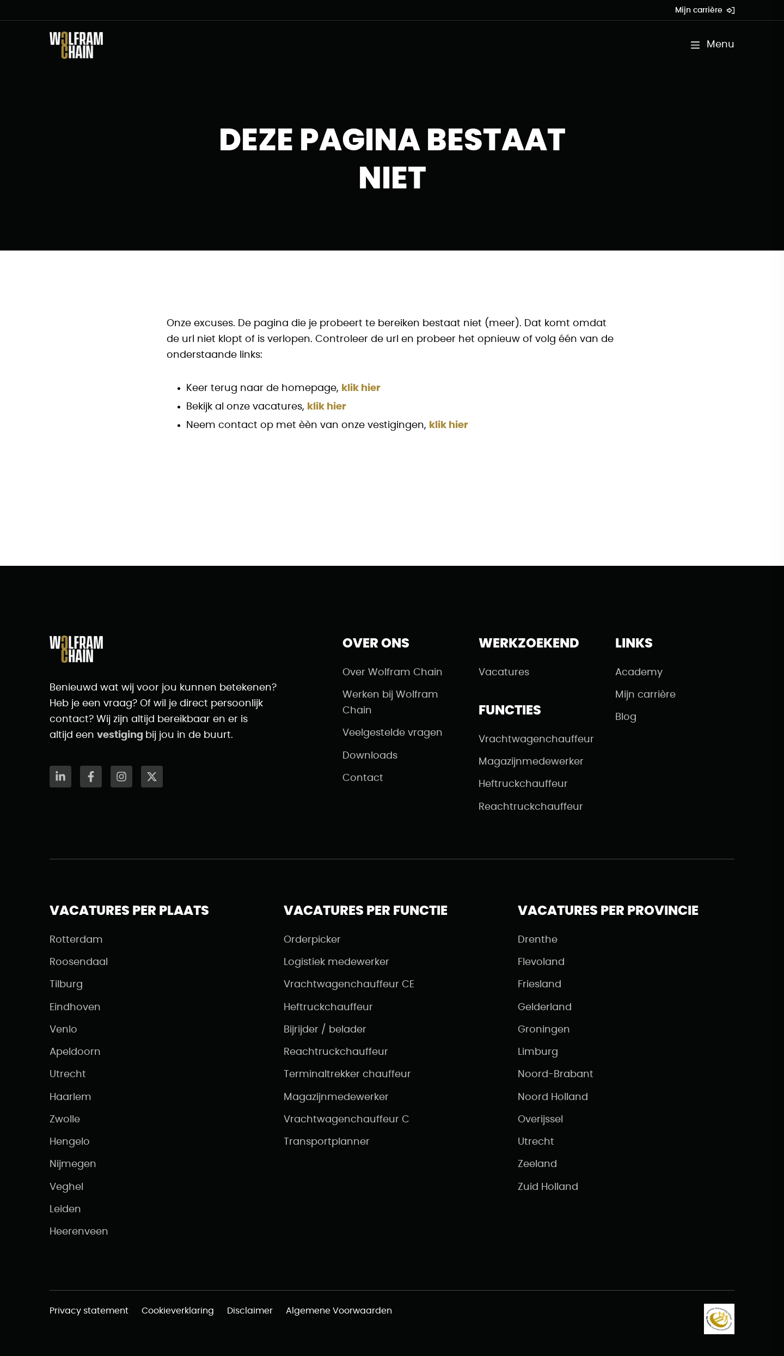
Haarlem (70, 1097)
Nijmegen (73, 1164)
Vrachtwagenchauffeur (536, 739)
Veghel (66, 1187)
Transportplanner (327, 1142)
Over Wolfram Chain (392, 672)
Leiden (65, 1209)
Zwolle (65, 1120)
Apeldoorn (75, 1052)
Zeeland (537, 1164)
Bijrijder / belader (325, 1030)
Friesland (539, 984)
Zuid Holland (548, 1187)
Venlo (63, 1030)
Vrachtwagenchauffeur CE (349, 984)
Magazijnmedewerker (531, 762)
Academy (639, 672)
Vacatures (504, 672)
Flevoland (541, 962)
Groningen (544, 1030)
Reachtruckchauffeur (531, 807)
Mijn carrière (704, 10)
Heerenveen (79, 1232)
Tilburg (66, 984)
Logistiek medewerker (336, 962)
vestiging (121, 735)
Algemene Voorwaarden (339, 1310)
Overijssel (540, 1120)
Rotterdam (76, 940)
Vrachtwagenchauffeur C (346, 1120)
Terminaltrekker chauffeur (347, 1074)
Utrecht (68, 1074)
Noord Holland (553, 1097)
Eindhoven (75, 1007)
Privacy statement (89, 1310)
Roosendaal (79, 962)
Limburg (538, 1052)
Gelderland (545, 1007)
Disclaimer (250, 1310)
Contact (362, 778)
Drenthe (538, 940)
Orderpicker (312, 940)
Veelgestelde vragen (392, 733)
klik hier (361, 388)
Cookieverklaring (178, 1310)
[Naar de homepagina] (76, 45)
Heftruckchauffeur (523, 784)
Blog (625, 717)
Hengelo (70, 1142)
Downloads (369, 756)
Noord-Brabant (555, 1074)
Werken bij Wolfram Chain (390, 703)
